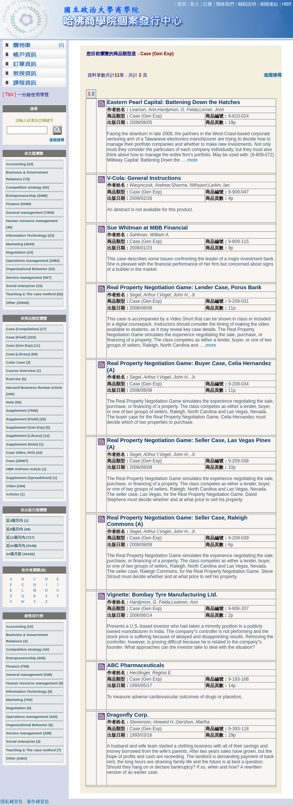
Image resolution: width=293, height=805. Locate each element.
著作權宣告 (38, 801)
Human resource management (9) (34, 683)
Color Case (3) (18, 362)
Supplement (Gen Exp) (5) (28, 427)
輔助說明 (247, 4)
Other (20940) (17, 303)
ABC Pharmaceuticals (135, 665)
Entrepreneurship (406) (25, 658)
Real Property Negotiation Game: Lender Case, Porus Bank (184, 287)
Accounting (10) (19, 626)
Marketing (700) (19, 700)
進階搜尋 (273, 75)
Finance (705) (17, 666)
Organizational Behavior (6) (29, 725)
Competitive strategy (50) (27, 187)
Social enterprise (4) (23, 741)
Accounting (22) (19, 164)
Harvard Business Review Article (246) (34, 390)
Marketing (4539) (20, 244)
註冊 (207, 4)
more (192, 160)
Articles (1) (15, 494)
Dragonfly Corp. (128, 715)
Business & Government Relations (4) (27, 638)
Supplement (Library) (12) (28, 435)
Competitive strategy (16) (27, 649)
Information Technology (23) (30, 235)
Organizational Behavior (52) (30, 269)
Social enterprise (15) (24, 286)
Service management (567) (28, 277)
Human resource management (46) (32, 224)
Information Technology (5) (29, 691)
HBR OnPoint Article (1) (26, 469)
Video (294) (15, 486)
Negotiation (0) (18, 708)
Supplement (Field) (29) (26, 419)
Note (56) (13, 402)
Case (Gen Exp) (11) (23, 345)
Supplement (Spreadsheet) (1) (31, 478)
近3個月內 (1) (17, 520)
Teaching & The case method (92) (34, 294)
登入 (194, 4)
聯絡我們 (225, 4)
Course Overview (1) (23, 371)
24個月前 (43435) (20, 554)
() (61, 45)
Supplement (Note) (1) (25, 444)
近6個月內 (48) (18, 529)
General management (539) (29, 674)
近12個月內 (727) (20, 537)
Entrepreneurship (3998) (26, 195)
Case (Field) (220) (21, 337)
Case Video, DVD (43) (24, 452)
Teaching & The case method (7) (33, 750)
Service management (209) (28, 733)
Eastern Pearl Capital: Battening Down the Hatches (173, 102)
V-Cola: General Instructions (144, 178)
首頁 (181, 4)
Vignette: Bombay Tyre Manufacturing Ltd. (162, 595)
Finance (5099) (18, 204)
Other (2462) (16, 758)
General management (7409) (30, 212)
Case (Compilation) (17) (26, 329)
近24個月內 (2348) (21, 546)
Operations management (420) (32, 716)
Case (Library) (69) (22, 354)
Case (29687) (17, 461)
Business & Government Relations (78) (27, 175)
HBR (286, 4)
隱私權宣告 (11, 801)
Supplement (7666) (22, 410)
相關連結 (269, 4)
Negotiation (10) (19, 252)
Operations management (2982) (33, 260)
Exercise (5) (16, 379)
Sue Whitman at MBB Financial (147, 228)
